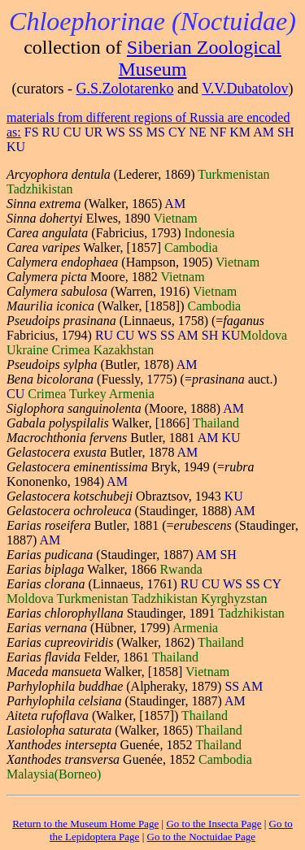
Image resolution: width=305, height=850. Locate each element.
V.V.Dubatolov (245, 88)
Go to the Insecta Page (213, 823)
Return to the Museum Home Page (85, 823)
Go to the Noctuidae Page (201, 836)
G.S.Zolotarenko (124, 88)
